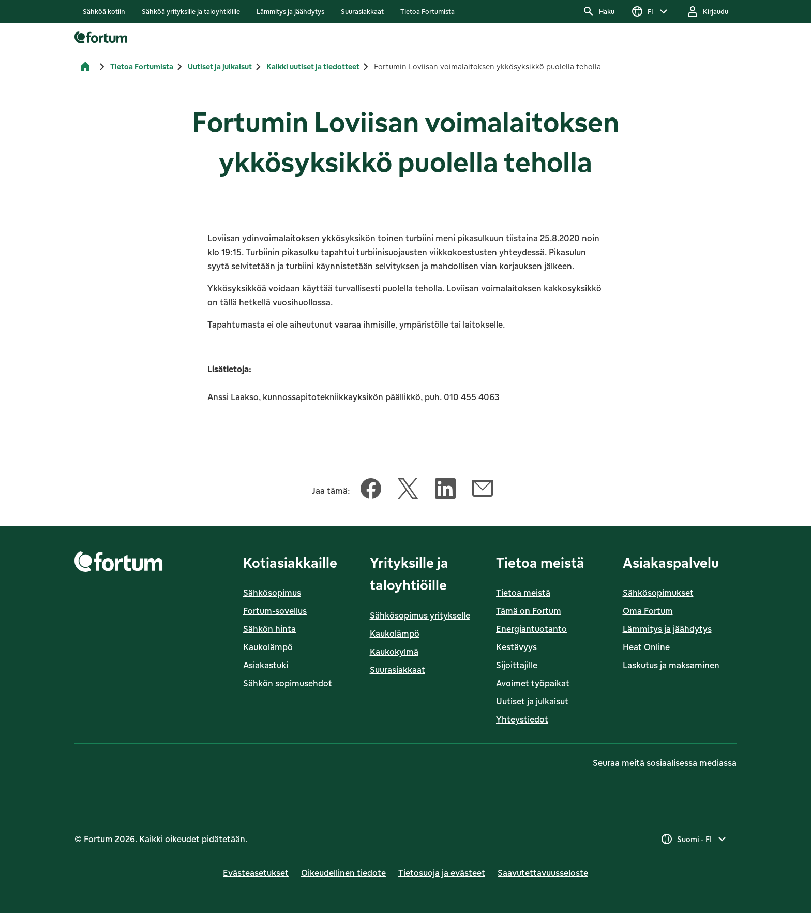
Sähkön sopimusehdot (287, 683)
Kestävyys (516, 647)
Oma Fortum (648, 610)
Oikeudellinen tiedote (343, 872)
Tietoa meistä (523, 592)
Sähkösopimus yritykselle (420, 615)
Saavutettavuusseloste (543, 872)
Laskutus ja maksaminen (671, 665)
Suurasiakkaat (397, 669)
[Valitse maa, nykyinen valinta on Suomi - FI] (694, 839)
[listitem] (103, 11)
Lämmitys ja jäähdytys (667, 629)
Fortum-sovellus (275, 610)
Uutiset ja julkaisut (220, 66)
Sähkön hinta (269, 629)
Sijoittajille (516, 665)
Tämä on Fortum (528, 610)
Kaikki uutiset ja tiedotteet (312, 66)
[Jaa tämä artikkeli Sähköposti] (482, 490)
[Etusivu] (85, 66)
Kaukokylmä (394, 651)
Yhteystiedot (522, 719)
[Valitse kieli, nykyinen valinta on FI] (650, 11)
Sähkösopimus (272, 592)
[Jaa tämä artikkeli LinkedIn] (445, 490)
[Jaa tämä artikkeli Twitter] (408, 490)
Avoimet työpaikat (532, 683)
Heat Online (646, 647)
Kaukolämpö (268, 647)
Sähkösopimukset (658, 592)
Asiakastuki (265, 665)
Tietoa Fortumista (141, 66)
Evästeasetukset (256, 872)
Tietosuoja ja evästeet (441, 872)
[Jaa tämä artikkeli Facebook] (370, 490)
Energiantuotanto (531, 629)
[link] (103, 11)
